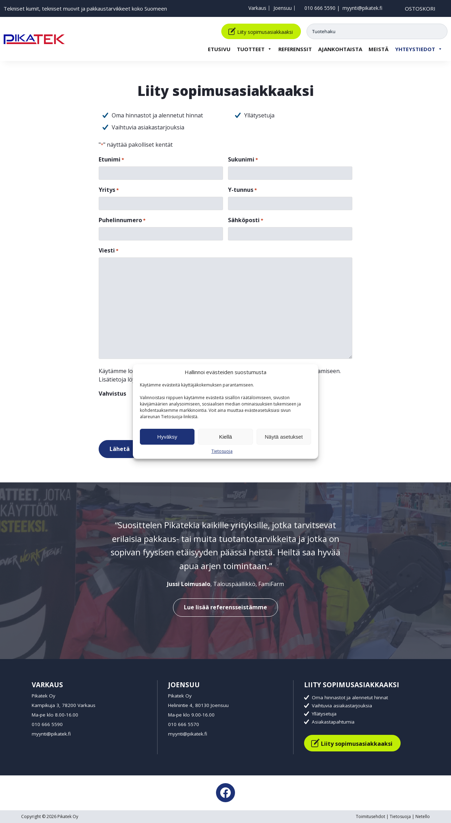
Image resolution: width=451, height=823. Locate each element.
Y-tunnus (242, 190)
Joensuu (282, 7)
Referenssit (295, 47)
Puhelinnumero (122, 220)
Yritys (109, 190)
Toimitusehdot (370, 816)
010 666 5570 (183, 724)
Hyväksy (167, 437)
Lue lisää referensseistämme (225, 607)
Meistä (379, 47)
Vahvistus (112, 393)
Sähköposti (245, 220)
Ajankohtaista (340, 47)
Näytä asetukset (284, 437)
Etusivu (219, 47)
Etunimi (111, 160)
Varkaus (257, 7)
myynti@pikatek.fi (362, 7)
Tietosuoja (222, 451)
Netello (422, 816)
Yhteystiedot (419, 48)
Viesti (108, 250)
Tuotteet (254, 48)
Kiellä (225, 437)
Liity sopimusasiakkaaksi (265, 31)
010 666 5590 (319, 7)
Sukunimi (243, 160)
